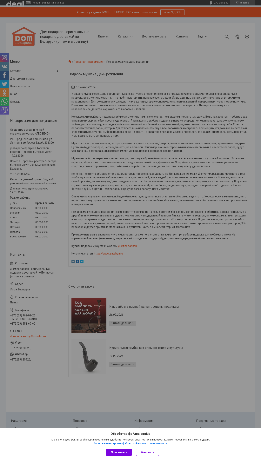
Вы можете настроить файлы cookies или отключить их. (129, 443)
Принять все (119, 452)
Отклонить (147, 452)
